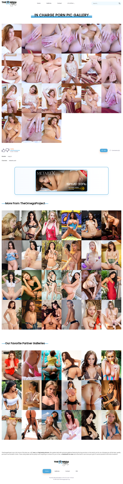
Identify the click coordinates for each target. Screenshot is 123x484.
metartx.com (12, 160)
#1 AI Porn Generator (73, 3)
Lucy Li (10, 156)
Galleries (48, 3)
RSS (77, 471)
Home (38, 3)
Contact (59, 3)
